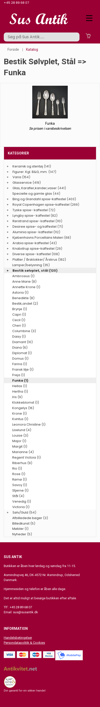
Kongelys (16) (23, 408)
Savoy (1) (19, 485)
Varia (16, 177)
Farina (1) (19, 364)
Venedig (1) (21, 501)
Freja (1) (18, 375)
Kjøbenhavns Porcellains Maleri (37, 237)
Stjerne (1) (20, 490)
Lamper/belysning (27, 265)
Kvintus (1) (20, 419)
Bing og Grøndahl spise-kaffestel (39, 199)
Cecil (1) (18, 320)
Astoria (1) (20, 292)
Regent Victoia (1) (26, 457)
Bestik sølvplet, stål (30, 270)
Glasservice (22, 182)
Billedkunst (21, 523)
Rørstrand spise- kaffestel (33, 221)
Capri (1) (19, 314)
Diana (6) (20, 347)
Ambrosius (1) (23, 276)
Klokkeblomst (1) (25, 402)
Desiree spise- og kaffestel (34, 226)
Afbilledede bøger (27, 518)
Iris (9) (17, 397)
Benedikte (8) (23, 298)
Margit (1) (19, 446)
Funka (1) (20, 380)
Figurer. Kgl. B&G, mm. (30, 171)
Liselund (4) (21, 430)
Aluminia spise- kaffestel (32, 232)
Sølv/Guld (20, 512)
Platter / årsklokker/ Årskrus (34, 259)
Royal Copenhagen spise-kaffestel (41, 204)
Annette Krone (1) (26, 287)
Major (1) (19, 441)
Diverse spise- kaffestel (31, 254)
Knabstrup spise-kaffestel (33, 248)
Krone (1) (19, 413)
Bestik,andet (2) (25, 303)
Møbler (18, 528)
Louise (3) (20, 435)
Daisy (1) (19, 336)
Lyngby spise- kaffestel (31, 215)
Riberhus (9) (22, 463)
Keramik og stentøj (27, 166)
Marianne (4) (23, 452)
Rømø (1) (19, 479)
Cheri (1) (19, 325)
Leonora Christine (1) (29, 424)
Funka (50, 123)
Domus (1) (20, 358)
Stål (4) (18, 496)
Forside (13, 49)
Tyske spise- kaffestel (30, 210)
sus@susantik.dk (25, 612)
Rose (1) (18, 474)
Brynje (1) (19, 309)
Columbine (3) (24, 331)
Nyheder (19, 534)
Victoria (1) (21, 507)
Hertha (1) (20, 391)
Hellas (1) (19, 386)
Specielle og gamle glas (32, 193)
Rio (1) (17, 468)
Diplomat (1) (22, 353)
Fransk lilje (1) (23, 369)
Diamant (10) (22, 342)
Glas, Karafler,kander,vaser (34, 188)
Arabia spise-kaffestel (30, 243)
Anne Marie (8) (24, 281)
